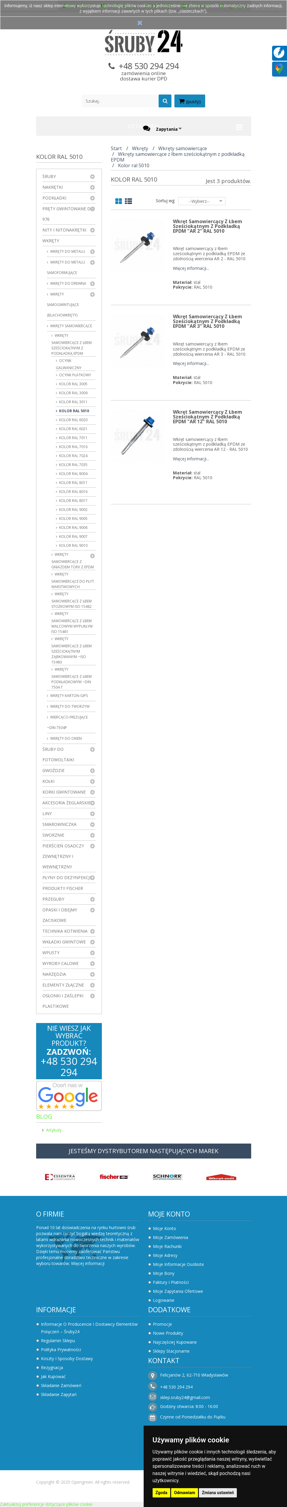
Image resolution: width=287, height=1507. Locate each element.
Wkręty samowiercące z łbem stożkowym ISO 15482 (71, 600)
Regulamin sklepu (58, 1340)
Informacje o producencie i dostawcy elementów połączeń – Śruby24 (89, 1327)
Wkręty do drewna (67, 283)
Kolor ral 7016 (73, 446)
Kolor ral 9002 (73, 509)
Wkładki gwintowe (64, 942)
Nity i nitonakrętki (64, 230)
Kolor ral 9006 (73, 527)
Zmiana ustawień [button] (218, 1492)
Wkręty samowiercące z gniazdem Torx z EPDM (72, 561)
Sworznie (53, 835)
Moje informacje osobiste (178, 1264)
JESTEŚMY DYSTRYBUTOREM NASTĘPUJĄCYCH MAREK (143, 1151)
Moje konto (169, 1214)
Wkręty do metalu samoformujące (66, 267)
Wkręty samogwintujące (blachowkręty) (63, 305)
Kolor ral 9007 (73, 536)
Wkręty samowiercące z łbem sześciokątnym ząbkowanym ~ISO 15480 (71, 650)
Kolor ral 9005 (73, 518)
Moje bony (163, 1273)
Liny (47, 813)
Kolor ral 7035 (73, 464)
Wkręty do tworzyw (69, 706)
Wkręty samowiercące (70, 325)
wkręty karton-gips (68, 695)
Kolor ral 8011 (73, 482)
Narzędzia (54, 974)
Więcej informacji (88, 1263)
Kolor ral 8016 (73, 491)
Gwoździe (53, 770)
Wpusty (50, 952)
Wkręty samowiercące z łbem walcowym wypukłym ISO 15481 (72, 622)
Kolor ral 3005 (73, 383)
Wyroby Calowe (60, 963)
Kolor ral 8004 (73, 473)
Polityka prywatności (61, 1349)
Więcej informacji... (191, 268)
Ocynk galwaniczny (69, 364)
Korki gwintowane (64, 792)
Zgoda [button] (162, 1492)
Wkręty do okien (65, 738)
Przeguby (53, 899)
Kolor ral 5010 (73, 410)
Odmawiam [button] (184, 1492)
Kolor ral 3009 (73, 392)
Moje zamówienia (170, 1237)
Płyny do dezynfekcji (66, 877)
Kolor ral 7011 (73, 437)
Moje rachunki (167, 1246)
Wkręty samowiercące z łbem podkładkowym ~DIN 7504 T (71, 678)
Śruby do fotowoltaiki (58, 754)
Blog (44, 1116)
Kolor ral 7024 (73, 455)
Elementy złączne (63, 985)
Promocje (162, 1324)
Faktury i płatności (171, 1282)
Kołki (48, 781)
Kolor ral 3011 (73, 401)
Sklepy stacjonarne (171, 1351)
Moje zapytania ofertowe (178, 1291)
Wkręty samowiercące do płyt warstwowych (72, 580)
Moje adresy (165, 1255)
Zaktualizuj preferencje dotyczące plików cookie (46, 1504)
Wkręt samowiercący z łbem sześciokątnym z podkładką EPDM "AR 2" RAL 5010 (207, 226)
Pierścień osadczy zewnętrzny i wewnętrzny (63, 856)
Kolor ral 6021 (73, 428)
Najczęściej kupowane (175, 1342)
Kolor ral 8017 (73, 500)
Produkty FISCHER (62, 888)
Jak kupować (53, 1376)
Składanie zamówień (61, 1385)
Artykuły (54, 1130)
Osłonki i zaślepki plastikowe (62, 1001)
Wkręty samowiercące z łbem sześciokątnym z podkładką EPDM (71, 344)
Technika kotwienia (65, 931)
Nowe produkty (168, 1333)
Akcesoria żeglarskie (66, 803)
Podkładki (54, 198)
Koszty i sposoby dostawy (67, 1358)
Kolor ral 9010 (73, 545)
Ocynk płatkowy (74, 374)
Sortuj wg (165, 200)
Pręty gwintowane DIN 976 (68, 214)
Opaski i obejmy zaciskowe (59, 915)
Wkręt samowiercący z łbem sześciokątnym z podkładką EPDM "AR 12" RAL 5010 (207, 417)
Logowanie (163, 1300)
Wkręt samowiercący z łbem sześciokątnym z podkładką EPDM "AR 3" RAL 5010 (207, 321)
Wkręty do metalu (67, 251)
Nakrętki (52, 187)
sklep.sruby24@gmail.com (185, 1397)
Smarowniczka (59, 824)
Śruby (49, 176)
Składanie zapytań (59, 1394)
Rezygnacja (52, 1367)
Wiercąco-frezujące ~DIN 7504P (67, 722)
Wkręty (50, 240)
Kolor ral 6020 (73, 419)
